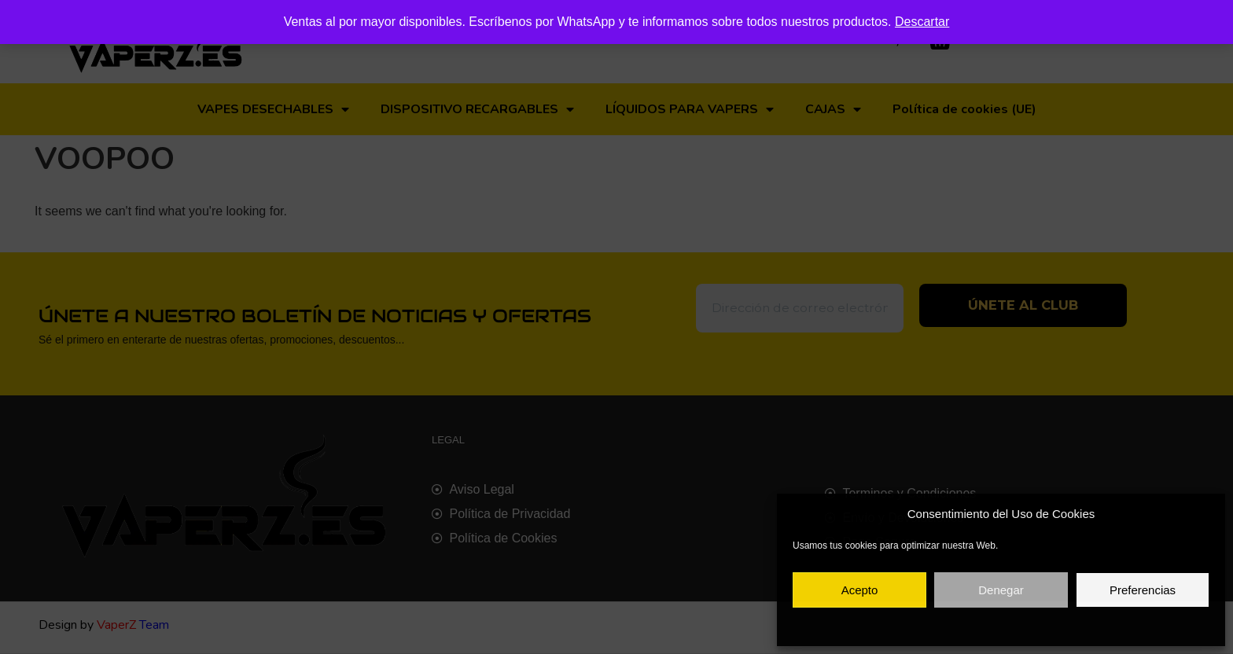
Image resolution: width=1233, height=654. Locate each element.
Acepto (859, 590)
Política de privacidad (1017, 625)
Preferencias (1143, 590)
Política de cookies (925, 625)
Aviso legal (1093, 625)
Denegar (1001, 590)
